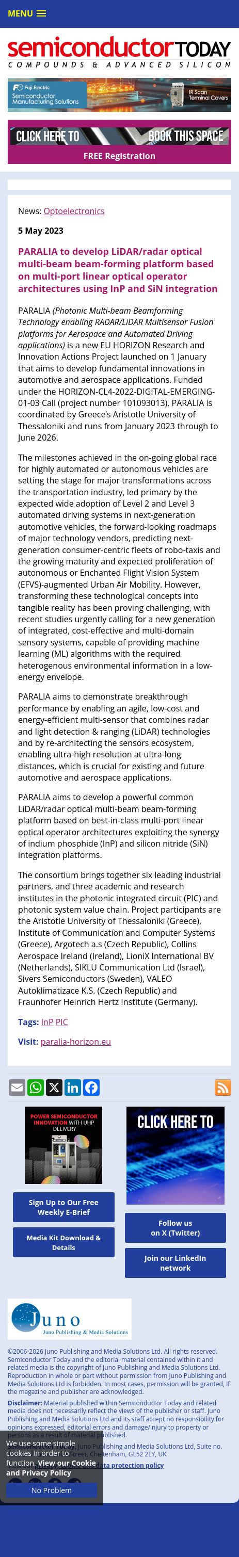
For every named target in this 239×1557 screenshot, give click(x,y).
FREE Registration (119, 155)
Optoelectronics (73, 211)
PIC (62, 1022)
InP (47, 1022)
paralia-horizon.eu (76, 1041)
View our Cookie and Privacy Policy (51, 1468)
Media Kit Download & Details (63, 1242)
